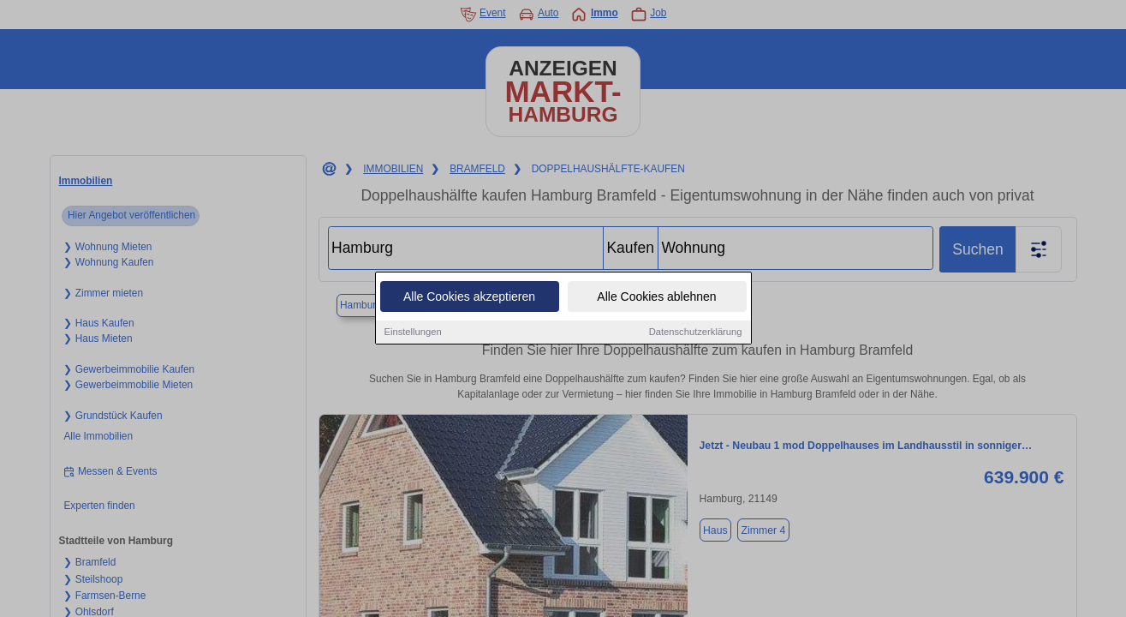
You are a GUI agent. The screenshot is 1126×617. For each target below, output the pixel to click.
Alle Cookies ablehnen (656, 298)
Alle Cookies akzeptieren (469, 298)
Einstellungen (413, 333)
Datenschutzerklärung (695, 333)
